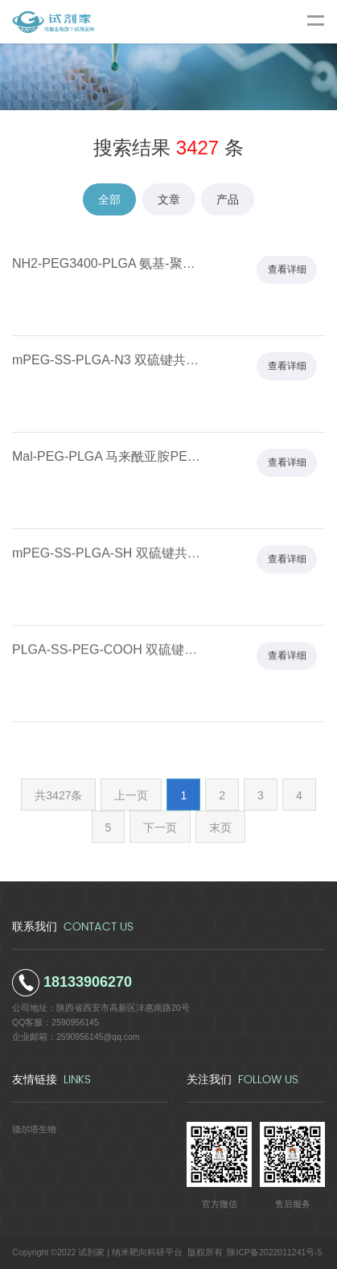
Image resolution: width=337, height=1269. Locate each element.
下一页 (160, 827)
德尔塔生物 (34, 1129)
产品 (227, 199)
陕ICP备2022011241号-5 (274, 1252)
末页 (220, 827)
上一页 (131, 795)
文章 (169, 199)
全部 (109, 199)
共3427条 (58, 795)
